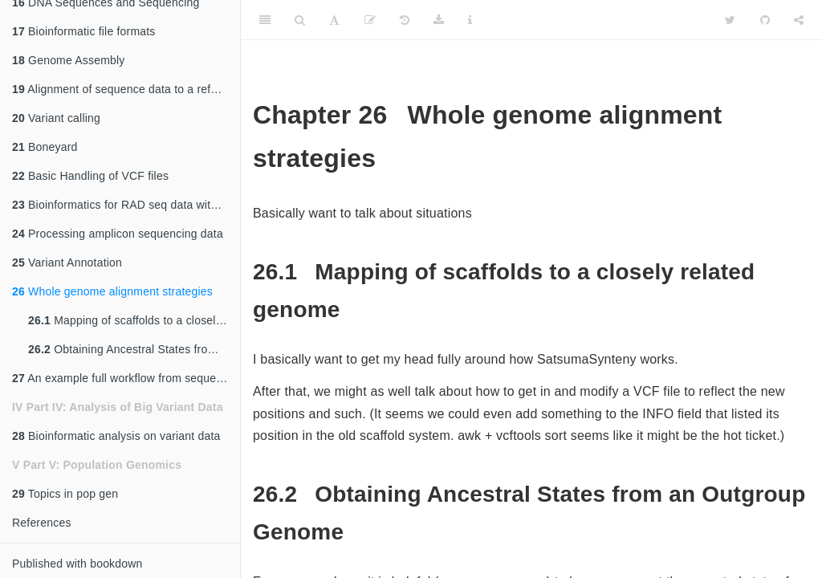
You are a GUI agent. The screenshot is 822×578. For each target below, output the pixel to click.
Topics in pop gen (65, 493)
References (41, 522)
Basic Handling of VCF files (90, 175)
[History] (404, 20)
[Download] (438, 20)
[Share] (799, 20)
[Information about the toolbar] (470, 20)
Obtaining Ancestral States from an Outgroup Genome (134, 349)
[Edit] (370, 20)
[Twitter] (730, 20)
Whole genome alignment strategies (112, 291)
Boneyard (45, 146)
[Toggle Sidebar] (265, 20)
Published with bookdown (77, 563)
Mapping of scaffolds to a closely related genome (134, 320)
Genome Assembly (68, 60)
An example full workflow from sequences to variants (126, 378)
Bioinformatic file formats (84, 31)
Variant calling (56, 118)
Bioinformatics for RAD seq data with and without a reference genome (126, 204)
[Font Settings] (334, 20)
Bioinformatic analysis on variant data (116, 435)
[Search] (300, 20)
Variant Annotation (67, 262)
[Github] (765, 20)
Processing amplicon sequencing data (117, 233)
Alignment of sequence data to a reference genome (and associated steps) (126, 89)
